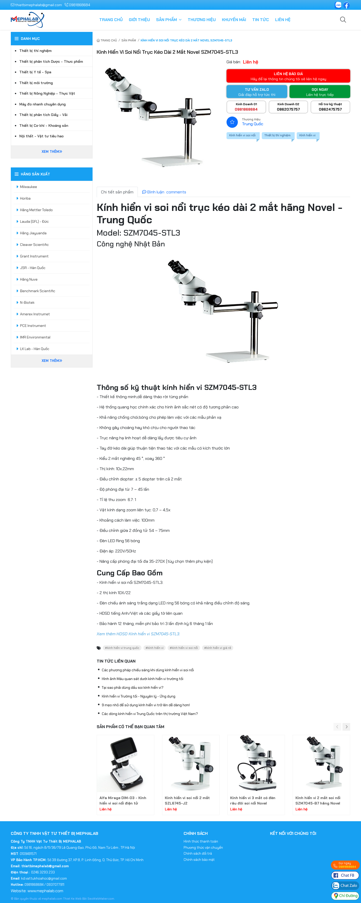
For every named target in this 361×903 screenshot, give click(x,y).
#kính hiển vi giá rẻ (217, 648)
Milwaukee (28, 186)
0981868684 (77, 5)
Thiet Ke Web (72, 898)
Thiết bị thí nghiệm (277, 135)
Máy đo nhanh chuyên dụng (42, 104)
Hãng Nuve (29, 279)
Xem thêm (52, 151)
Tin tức (260, 19)
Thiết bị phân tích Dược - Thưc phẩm (51, 61)
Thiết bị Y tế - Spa (35, 72)
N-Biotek (27, 302)
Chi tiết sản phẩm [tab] (117, 192)
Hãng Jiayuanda (33, 233)
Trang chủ (111, 19)
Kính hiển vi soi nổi (242, 135)
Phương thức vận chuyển (203, 847)
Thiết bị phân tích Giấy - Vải (43, 114)
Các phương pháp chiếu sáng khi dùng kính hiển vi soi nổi (148, 670)
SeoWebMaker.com (100, 898)
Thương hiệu (202, 19)
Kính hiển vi (307, 135)
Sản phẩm (166, 19)
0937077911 (55, 884)
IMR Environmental (35, 337)
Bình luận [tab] (164, 192)
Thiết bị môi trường (36, 83)
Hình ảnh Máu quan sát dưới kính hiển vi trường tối (142, 678)
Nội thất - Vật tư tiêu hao (41, 136)
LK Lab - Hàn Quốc (34, 348)
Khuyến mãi (234, 19)
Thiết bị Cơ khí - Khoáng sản (43, 125)
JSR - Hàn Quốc (33, 267)
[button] (346, 727)
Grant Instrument (34, 256)
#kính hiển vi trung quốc (122, 648)
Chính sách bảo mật (199, 859)
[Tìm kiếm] (343, 20)
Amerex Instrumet (35, 314)
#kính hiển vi (155, 648)
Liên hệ (283, 19)
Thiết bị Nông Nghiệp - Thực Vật (47, 93)
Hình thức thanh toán (201, 841)
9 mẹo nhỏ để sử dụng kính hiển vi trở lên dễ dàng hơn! (146, 705)
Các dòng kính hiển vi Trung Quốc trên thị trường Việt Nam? (150, 713)
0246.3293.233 (43, 872)
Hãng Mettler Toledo (36, 210)
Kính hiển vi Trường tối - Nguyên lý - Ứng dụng (138, 696)
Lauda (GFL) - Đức (34, 221)
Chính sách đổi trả (198, 853)
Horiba (25, 198)
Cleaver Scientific (34, 244)
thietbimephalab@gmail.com (36, 5)
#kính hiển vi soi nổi (184, 648)
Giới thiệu (139, 19)
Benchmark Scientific (37, 291)
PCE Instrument (33, 325)
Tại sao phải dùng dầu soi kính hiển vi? (133, 687)
